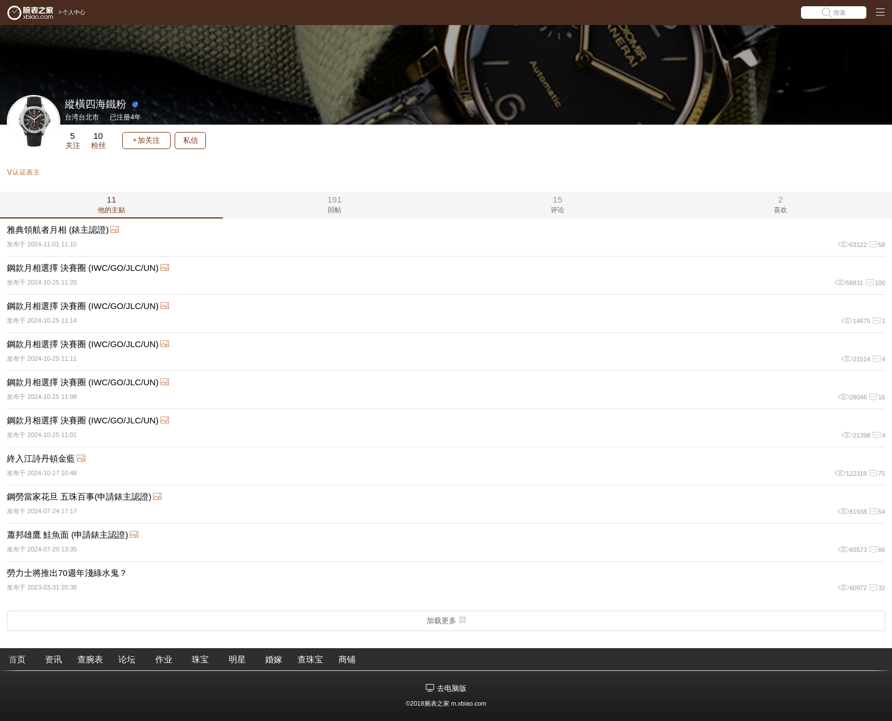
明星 (237, 659)
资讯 (53, 659)
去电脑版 (451, 688)
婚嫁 (273, 659)
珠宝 (200, 659)
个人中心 (74, 12)
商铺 (347, 659)
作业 (163, 659)
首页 (17, 659)
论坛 (126, 659)
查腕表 (90, 659)
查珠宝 (310, 659)
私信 (190, 140)
